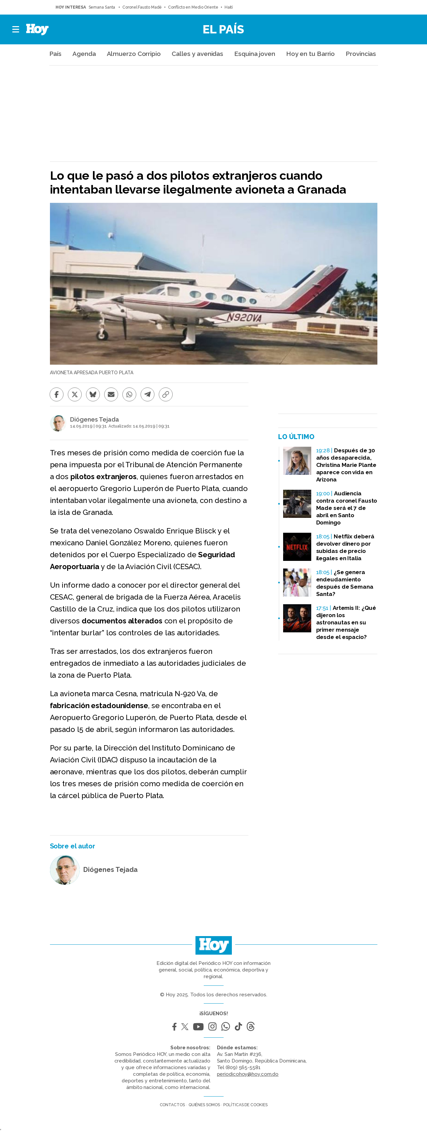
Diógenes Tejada (94, 419)
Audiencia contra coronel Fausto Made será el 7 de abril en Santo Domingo (346, 508)
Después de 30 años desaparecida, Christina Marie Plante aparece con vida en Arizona (346, 465)
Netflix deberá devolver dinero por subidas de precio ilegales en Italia (345, 547)
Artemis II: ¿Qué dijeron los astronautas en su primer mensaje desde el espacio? (346, 622)
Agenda (84, 53)
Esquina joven (254, 53)
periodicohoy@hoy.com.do (248, 1074)
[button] (16, 29)
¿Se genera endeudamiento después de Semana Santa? (344, 583)
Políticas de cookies (245, 1105)
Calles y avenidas (197, 53)
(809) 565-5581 (243, 1067)
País (55, 53)
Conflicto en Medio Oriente (193, 7)
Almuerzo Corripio (134, 53)
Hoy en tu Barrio (310, 53)
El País (223, 29)
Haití (229, 7)
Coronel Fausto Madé (142, 7)
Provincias (361, 53)
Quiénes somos (204, 1105)
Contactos (172, 1105)
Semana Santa (102, 7)
